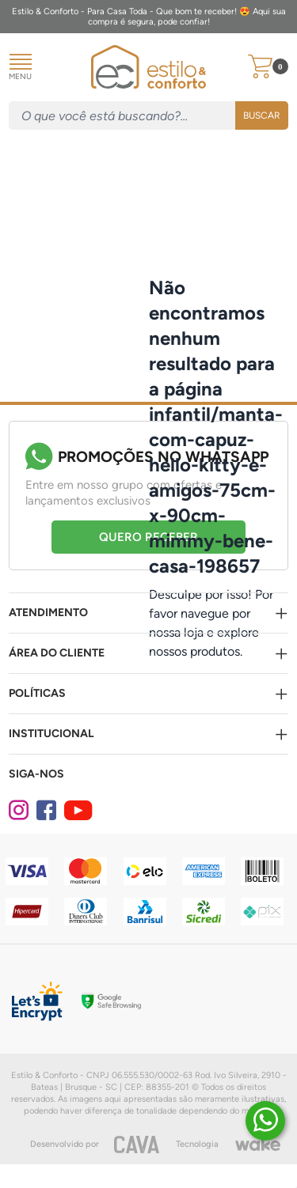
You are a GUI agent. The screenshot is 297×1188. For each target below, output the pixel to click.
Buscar (261, 115)
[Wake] (257, 1144)
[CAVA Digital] (137, 1144)
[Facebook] (48, 810)
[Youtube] (76, 810)
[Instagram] (20, 810)
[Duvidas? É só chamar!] (265, 1121)
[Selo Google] (111, 1001)
